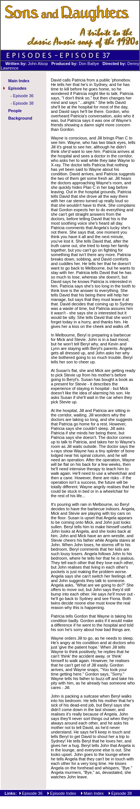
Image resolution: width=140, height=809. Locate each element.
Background (20, 118)
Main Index (18, 81)
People (15, 110)
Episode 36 (23, 95)
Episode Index (63, 793)
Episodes (17, 88)
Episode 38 (23, 103)
